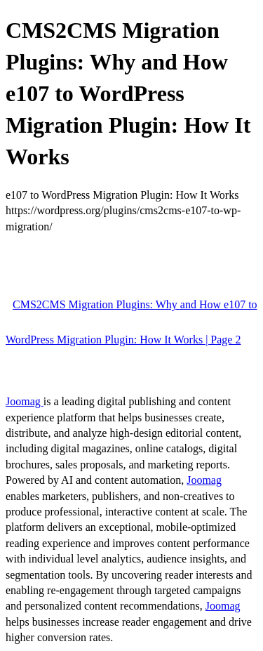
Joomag (24, 401)
